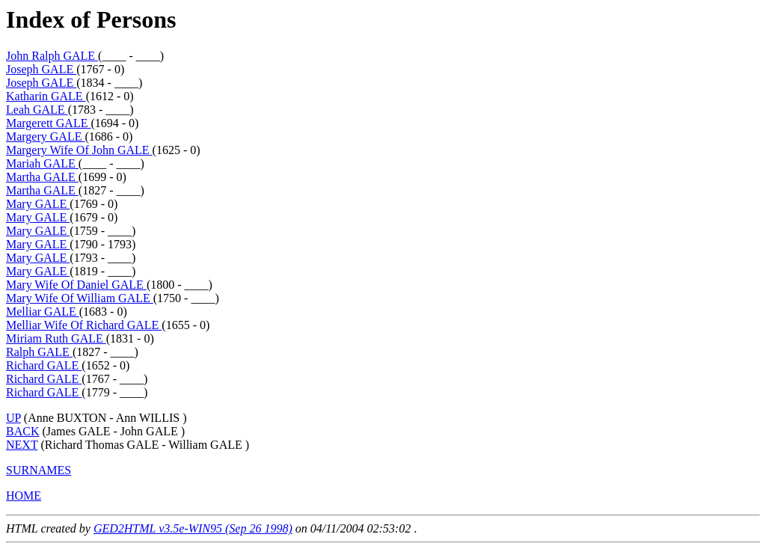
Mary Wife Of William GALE (79, 298)
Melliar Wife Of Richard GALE (84, 325)
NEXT (21, 444)
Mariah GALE (42, 163)
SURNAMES (38, 470)
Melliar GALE (42, 311)
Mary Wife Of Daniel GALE (76, 284)
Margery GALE (45, 136)
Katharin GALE (46, 96)
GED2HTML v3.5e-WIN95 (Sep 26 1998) (193, 528)
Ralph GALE (39, 352)
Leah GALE (37, 109)
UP (13, 417)
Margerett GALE (48, 123)
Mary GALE (38, 203)
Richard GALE (44, 365)
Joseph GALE (41, 69)
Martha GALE (42, 177)
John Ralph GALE (52, 55)
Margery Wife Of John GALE (79, 150)
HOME (23, 495)
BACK (22, 431)
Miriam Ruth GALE (56, 338)
